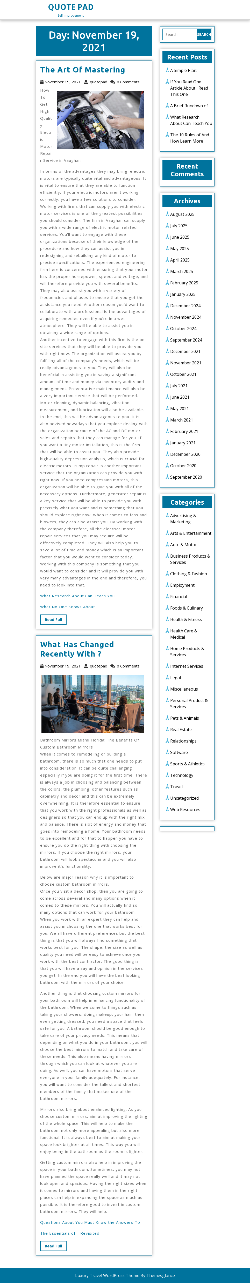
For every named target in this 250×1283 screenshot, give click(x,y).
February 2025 (184, 283)
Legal (175, 677)
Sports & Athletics (187, 764)
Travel (176, 787)
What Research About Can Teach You (77, 595)
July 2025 (179, 226)
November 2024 (185, 317)
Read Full (56, 620)
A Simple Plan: (183, 70)
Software (179, 752)
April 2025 (180, 260)
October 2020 (183, 466)
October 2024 (183, 328)
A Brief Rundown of (189, 106)
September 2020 (186, 477)
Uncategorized (184, 798)
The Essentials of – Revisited (69, 1233)
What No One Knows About (67, 606)
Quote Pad (71, 7)
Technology (181, 775)
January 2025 (183, 294)
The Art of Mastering (82, 69)
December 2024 (185, 306)
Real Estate (181, 729)
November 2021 (185, 363)
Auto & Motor (183, 544)
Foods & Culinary (186, 608)
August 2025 (182, 214)
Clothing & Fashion (188, 574)
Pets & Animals (184, 718)
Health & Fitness (186, 619)
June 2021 (179, 397)
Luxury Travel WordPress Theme (107, 1275)
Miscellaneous (184, 689)
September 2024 (186, 340)
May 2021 (179, 408)
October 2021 (183, 374)
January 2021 (183, 443)
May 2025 (179, 248)
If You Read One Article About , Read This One (189, 88)
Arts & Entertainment (190, 533)
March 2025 (181, 271)
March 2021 (181, 420)
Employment (182, 585)
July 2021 (179, 386)
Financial (178, 596)
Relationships (183, 741)
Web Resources (185, 809)
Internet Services (186, 666)
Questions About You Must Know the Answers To (90, 1222)
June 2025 (179, 237)
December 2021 (185, 351)
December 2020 (185, 454)
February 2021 (184, 431)
